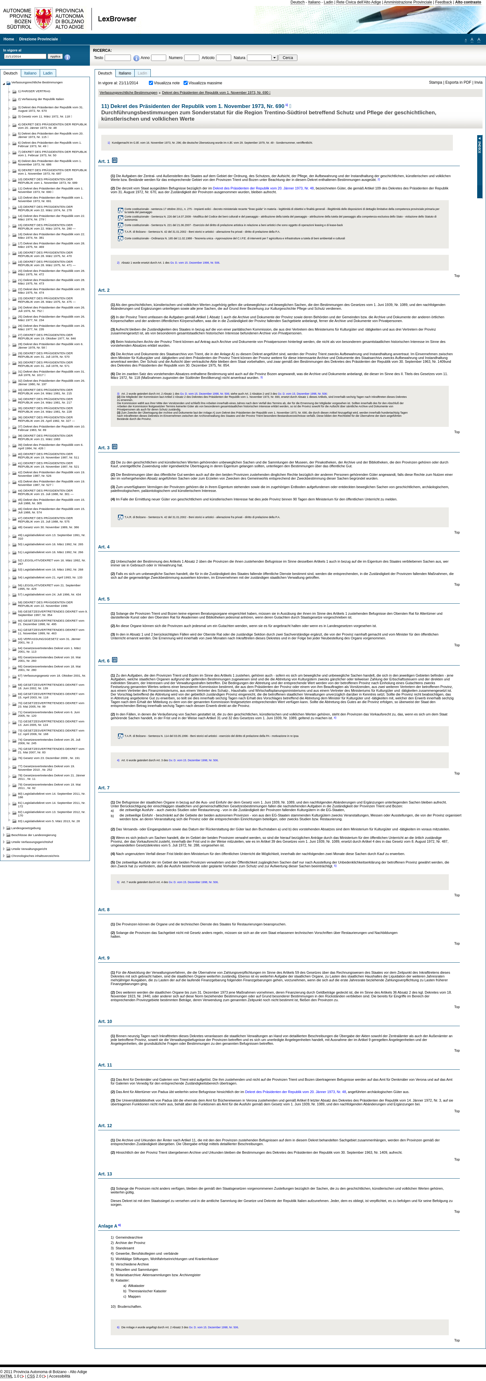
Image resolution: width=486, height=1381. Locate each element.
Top (457, 276)
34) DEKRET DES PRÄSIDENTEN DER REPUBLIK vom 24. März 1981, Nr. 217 (45, 400)
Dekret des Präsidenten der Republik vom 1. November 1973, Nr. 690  (216, 92)
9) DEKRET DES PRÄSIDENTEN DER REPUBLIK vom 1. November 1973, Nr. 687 (52, 171)
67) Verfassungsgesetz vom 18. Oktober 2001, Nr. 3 (52, 677)
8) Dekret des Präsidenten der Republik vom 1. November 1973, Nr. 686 (50, 162)
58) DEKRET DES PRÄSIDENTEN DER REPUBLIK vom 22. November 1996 (45, 604)
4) (335, 717)
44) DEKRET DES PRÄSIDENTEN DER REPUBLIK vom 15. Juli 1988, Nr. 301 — (45, 492)
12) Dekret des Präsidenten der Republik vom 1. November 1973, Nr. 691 (50, 199)
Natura (239, 58)
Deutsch (297, 2)
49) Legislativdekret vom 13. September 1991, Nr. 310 (51, 536)
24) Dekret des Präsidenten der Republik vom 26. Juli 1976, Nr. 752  (51, 309)
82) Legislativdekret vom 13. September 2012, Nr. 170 (51, 813)
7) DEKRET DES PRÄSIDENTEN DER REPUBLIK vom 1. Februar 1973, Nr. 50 (52, 153)
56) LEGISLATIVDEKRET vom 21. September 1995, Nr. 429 (49, 586)
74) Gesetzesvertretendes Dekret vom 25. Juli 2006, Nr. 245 (49, 741)
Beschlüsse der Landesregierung (33, 835)
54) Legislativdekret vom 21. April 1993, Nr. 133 (50, 577)
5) (335, 865)
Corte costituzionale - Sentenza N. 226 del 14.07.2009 (158, 216)
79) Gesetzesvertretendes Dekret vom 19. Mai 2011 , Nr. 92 (49, 786)
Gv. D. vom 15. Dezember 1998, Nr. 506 (194, 262)
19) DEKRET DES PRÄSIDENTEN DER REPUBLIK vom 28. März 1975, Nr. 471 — (47, 263)
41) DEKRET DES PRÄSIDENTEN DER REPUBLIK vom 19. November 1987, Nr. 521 (48, 464)
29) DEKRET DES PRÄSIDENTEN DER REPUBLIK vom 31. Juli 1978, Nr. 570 (45, 354)
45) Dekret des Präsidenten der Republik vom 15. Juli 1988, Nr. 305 (51, 501)
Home (8, 39)
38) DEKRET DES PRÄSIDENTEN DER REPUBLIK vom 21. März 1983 (45, 437)
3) (261, 377)
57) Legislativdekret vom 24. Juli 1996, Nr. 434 (49, 594)
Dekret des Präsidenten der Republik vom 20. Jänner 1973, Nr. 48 (263, 188)
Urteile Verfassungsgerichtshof (32, 842)
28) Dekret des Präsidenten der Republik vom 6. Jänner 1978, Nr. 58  (50, 345)
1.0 (9, 1376)
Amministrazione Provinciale (408, 2)
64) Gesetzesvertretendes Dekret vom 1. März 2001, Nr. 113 (49, 649)
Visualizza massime (205, 83)
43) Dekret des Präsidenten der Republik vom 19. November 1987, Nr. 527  (51, 483)
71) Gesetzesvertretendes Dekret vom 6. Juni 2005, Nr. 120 (49, 713)
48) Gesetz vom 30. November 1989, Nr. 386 (48, 527)
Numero (175, 58)
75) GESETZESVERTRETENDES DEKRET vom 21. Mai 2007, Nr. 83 (51, 750)
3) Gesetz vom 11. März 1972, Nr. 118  (45, 116)
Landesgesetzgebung (26, 828)
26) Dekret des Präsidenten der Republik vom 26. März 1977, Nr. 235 (51, 327)
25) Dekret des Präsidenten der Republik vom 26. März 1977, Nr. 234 (51, 318)
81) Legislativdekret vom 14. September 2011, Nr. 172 (51, 804)
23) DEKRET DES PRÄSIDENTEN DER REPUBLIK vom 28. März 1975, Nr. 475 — (47, 299)
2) (379, 179)
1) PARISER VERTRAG (34, 91)
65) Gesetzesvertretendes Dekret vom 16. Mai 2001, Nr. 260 (49, 658)
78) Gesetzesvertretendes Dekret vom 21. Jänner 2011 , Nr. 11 (51, 777)
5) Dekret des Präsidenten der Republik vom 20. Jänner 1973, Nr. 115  (50, 135)
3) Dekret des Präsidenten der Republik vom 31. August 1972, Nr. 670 (50, 108)
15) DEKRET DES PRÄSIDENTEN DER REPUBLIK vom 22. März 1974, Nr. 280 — (47, 226)
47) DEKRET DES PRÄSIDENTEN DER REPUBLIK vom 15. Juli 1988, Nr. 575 (45, 519)
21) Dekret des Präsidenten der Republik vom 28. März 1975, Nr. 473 (51, 281)
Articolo (208, 58)
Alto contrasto (468, 2)
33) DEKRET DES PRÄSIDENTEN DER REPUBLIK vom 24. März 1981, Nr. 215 (45, 391)
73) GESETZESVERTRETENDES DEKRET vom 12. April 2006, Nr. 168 (51, 732)
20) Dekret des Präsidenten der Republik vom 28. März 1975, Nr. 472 (51, 272)
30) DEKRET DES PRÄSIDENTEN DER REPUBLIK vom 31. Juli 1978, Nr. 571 (45, 364)
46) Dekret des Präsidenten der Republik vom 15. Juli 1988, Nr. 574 (51, 510)
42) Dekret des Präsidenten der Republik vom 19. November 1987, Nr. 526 (51, 473)
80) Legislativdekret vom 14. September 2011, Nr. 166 (51, 795)
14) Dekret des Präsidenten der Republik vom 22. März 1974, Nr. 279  (51, 217)
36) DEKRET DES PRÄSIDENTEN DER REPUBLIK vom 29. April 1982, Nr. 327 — (46, 418)
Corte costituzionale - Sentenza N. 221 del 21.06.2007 (158, 225)
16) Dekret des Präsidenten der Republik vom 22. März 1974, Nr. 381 (51, 235)
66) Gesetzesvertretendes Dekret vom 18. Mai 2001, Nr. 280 (49, 668)
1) (286, 104)
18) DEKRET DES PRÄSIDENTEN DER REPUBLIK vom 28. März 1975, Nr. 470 (45, 254)
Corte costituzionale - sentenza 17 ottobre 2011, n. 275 (158, 209)
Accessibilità (59, 1376)
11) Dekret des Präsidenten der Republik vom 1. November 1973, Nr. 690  (50, 190)
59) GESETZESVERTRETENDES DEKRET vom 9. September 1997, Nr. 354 (53, 613)
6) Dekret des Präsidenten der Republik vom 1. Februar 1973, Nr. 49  (50, 144)
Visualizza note (167, 83)
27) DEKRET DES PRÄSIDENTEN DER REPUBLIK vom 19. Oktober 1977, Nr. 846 (47, 336)
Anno (145, 58)
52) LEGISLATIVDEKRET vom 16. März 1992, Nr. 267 (52, 562)
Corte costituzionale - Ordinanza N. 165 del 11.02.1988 (158, 238)
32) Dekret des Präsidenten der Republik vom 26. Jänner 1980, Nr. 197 (51, 382)
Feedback (443, 2)
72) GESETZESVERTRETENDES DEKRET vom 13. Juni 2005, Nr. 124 (51, 723)
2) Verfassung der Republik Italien (41, 99)
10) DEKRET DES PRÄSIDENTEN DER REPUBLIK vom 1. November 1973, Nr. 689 (48, 180)
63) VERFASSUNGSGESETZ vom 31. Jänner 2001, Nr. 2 (49, 640)
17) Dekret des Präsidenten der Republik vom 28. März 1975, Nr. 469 (51, 245)
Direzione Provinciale (38, 39)
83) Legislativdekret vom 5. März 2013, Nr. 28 (49, 821)
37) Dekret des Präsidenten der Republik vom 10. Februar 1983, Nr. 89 (51, 428)
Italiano (314, 2)
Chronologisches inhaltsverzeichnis (35, 856)
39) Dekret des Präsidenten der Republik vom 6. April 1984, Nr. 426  (50, 446)
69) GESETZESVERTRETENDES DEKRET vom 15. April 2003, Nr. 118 (51, 695)
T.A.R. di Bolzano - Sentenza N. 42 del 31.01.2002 (155, 231)
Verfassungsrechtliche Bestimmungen (128, 92)
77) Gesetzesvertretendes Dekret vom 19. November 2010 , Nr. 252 (46, 767)
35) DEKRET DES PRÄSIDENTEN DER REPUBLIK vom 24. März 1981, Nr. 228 (45, 409)
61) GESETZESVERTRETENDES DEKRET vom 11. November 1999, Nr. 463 (51, 631)
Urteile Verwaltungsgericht (29, 849)
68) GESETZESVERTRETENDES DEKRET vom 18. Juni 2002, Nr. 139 (51, 686)
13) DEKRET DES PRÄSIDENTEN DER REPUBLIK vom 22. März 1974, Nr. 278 (45, 208)
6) (119, 1225)
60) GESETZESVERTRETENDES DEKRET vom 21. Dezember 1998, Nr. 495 (51, 622)
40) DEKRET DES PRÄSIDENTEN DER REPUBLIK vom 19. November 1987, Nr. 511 (48, 455)
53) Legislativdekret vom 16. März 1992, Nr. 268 (50, 569)
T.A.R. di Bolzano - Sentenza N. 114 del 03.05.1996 (156, 736)
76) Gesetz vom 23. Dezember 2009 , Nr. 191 (49, 758)
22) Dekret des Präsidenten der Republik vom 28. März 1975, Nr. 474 (51, 290)
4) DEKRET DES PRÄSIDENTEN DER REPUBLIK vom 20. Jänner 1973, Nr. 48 (52, 126)
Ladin (328, 2)
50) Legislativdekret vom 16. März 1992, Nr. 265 (50, 544)
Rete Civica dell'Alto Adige (358, 2)
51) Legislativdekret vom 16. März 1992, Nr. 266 (50, 552)
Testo (98, 58)
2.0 (34, 1376)
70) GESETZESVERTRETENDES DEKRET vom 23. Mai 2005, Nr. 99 (51, 704)
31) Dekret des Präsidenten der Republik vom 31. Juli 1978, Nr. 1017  (51, 373)
